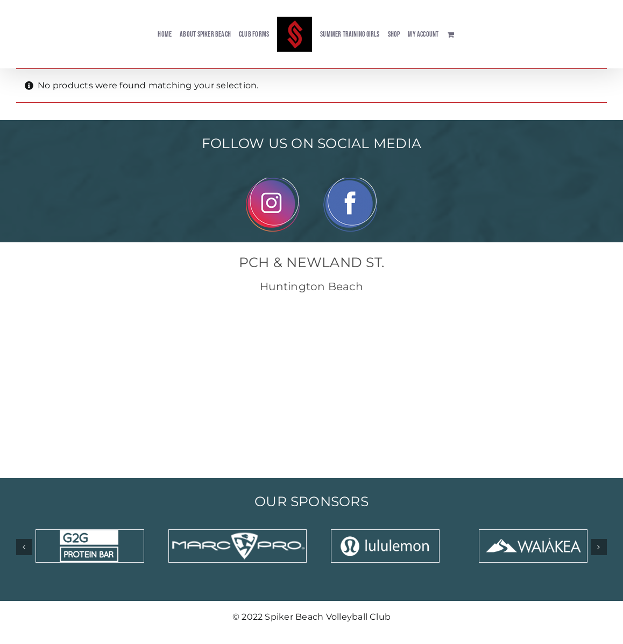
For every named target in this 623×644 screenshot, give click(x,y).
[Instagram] (273, 182)
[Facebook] (350, 182)
